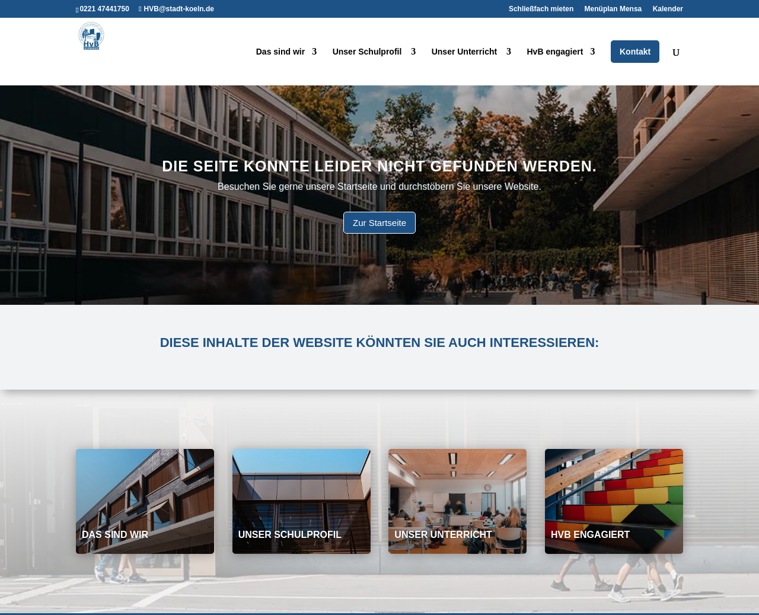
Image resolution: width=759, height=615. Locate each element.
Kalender (668, 9)
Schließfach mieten (541, 9)
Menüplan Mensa (613, 9)
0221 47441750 (104, 9)
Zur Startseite (379, 223)
